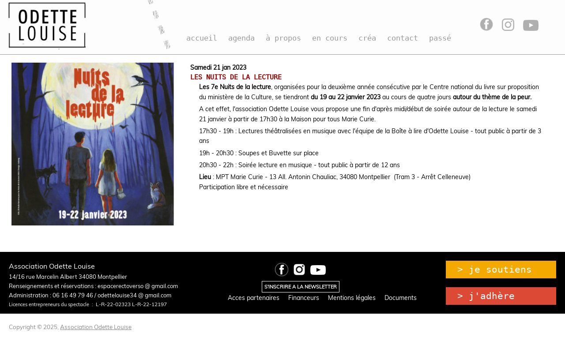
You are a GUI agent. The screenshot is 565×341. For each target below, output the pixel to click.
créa (367, 38)
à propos (283, 38)
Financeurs (303, 298)
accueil (201, 38)
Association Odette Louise (96, 326)
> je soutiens (494, 269)
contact (402, 38)
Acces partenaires (253, 298)
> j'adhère (486, 296)
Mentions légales (352, 298)
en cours (329, 38)
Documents (400, 298)
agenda (241, 38)
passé (440, 38)
